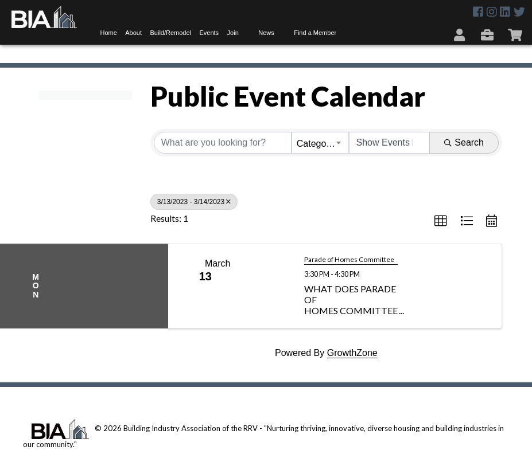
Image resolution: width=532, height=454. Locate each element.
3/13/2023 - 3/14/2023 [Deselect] (194, 202)
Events (209, 32)
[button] (440, 221)
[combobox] (320, 143)
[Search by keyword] (223, 143)
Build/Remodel (170, 32)
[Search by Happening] (389, 143)
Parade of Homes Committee (349, 260)
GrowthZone (352, 353)
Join (233, 32)
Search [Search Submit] (464, 142)
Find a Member (315, 32)
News (266, 32)
